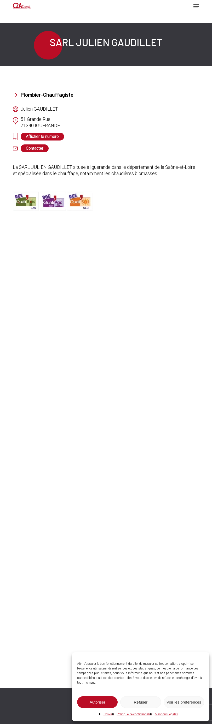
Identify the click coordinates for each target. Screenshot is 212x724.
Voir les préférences (184, 702)
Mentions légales (166, 714)
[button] (196, 6)
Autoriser (97, 702)
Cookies (109, 714)
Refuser (141, 702)
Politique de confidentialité (134, 714)
